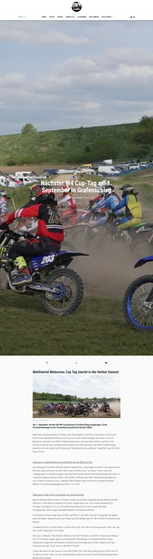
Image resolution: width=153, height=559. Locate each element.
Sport (77, 177)
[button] (47, 362)
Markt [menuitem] (60, 17)
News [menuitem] (44, 17)
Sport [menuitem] (52, 17)
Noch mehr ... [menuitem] (107, 17)
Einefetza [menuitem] (70, 17)
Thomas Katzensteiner (74, 198)
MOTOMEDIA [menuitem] (94, 17)
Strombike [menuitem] (81, 17)
